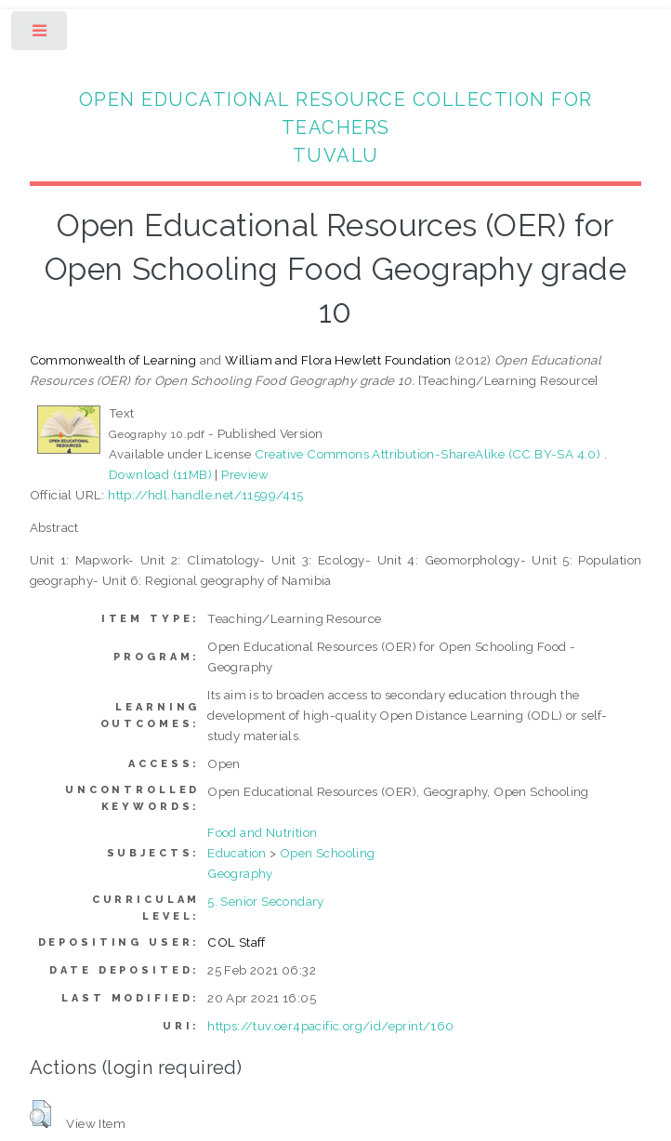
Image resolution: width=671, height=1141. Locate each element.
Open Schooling (327, 852)
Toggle (40, 35)
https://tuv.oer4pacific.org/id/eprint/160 (330, 1025)
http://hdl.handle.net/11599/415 (205, 494)
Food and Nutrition (262, 832)
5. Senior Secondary (265, 901)
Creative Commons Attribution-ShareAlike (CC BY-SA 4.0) (429, 453)
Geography (240, 873)
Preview (245, 474)
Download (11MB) (160, 474)
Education (237, 852)
